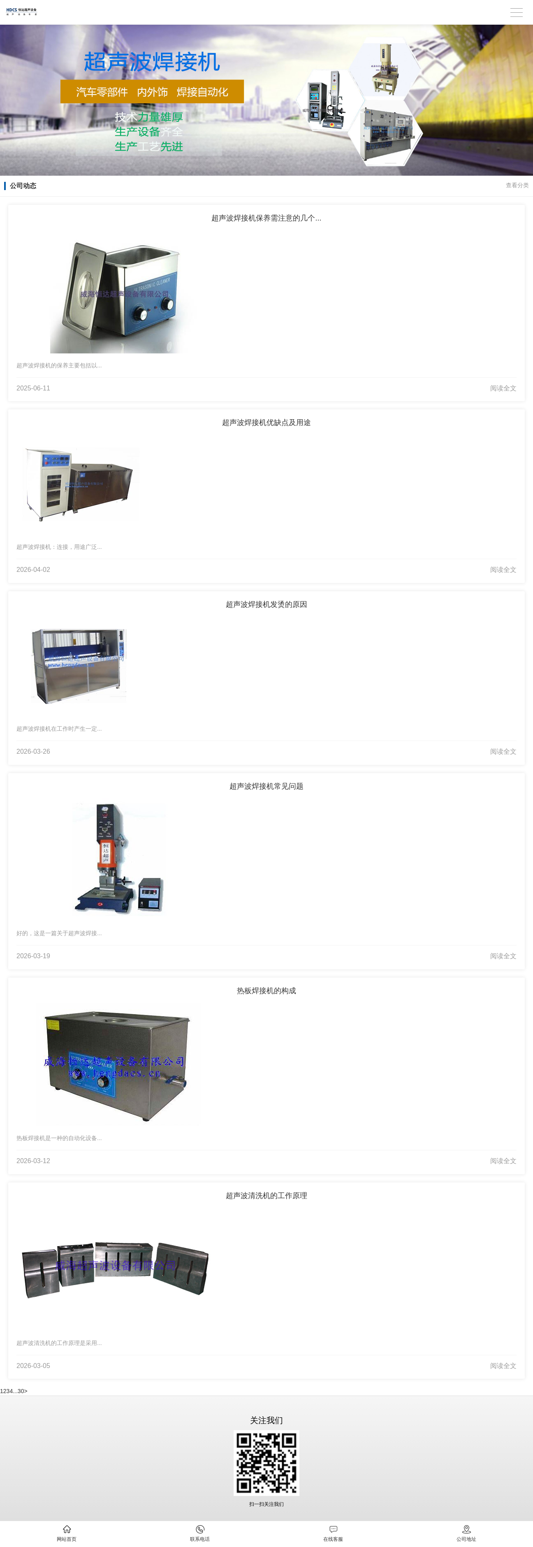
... (15, 1391)
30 (21, 1391)
